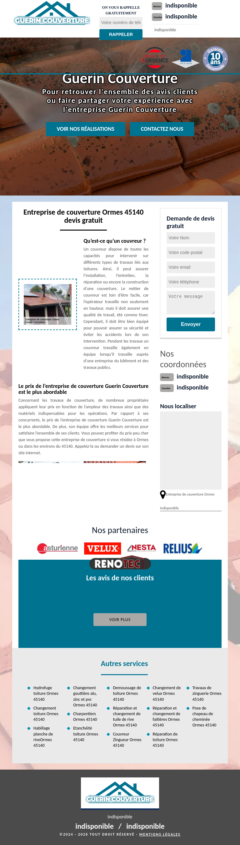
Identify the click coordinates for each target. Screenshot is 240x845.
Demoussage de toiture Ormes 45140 (127, 693)
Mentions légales (160, 834)
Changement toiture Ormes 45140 (45, 713)
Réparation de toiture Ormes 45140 (165, 739)
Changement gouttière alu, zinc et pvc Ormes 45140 (85, 696)
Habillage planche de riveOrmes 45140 (43, 736)
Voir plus (120, 619)
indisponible (181, 5)
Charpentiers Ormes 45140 (85, 716)
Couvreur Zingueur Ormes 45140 (127, 739)
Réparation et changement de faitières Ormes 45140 (166, 716)
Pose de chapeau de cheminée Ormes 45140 (204, 716)
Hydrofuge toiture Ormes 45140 (45, 693)
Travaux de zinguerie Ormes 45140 (207, 693)
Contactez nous (162, 128)
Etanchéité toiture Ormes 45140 (85, 733)
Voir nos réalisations (85, 128)
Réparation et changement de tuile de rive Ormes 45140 (126, 716)
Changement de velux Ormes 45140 (167, 693)
